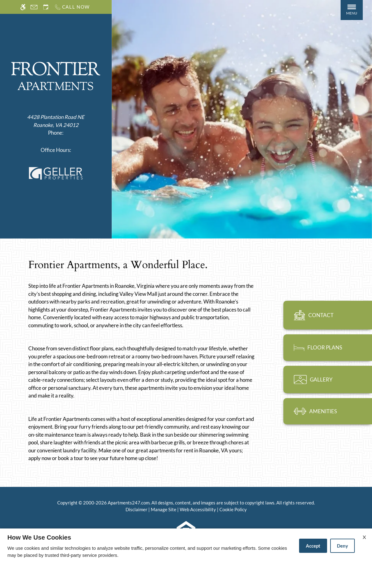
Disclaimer (136, 509)
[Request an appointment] (46, 7)
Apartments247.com (129, 502)
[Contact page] (34, 7)
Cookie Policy (233, 509)
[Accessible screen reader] (23, 7)
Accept (313, 546)
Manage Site (163, 509)
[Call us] (72, 7)
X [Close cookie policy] (364, 537)
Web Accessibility (198, 509)
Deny (342, 546)
